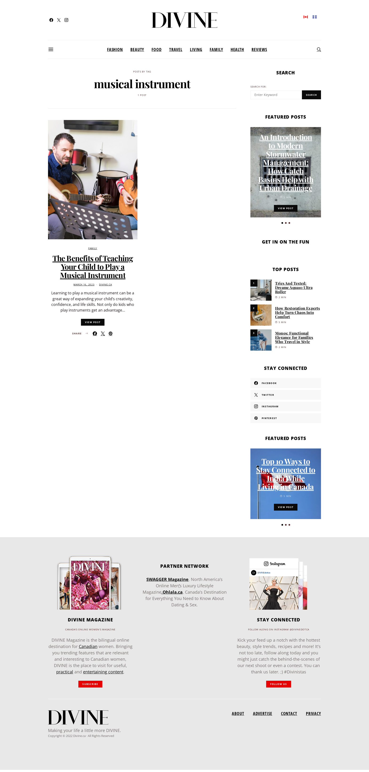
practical (64, 674)
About (238, 715)
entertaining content (103, 674)
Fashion (115, 49)
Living (196, 49)
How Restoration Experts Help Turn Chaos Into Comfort (297, 312)
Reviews (259, 49)
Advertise (262, 715)
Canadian (88, 648)
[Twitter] (59, 20)
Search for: (258, 86)
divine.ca (105, 284)
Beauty (137, 49)
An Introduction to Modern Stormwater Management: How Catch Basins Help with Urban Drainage (285, 162)
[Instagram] (66, 20)
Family (216, 49)
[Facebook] (51, 20)
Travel (175, 49)
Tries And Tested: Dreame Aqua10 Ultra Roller (294, 287)
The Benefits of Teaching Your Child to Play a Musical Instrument (92, 266)
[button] (282, 223)
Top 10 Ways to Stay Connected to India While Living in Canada (285, 476)
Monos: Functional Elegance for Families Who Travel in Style (294, 337)
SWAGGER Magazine (167, 581)
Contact (289, 715)
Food (157, 49)
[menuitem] (305, 16)
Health (237, 49)
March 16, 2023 (83, 284)
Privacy (313, 715)
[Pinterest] (285, 418)
